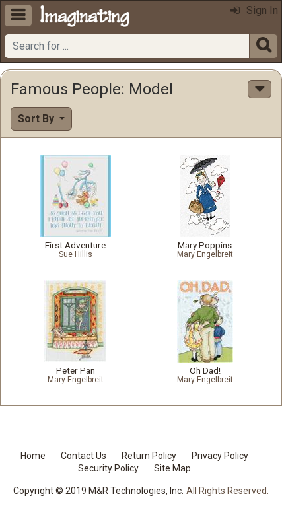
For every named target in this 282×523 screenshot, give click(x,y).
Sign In (254, 10)
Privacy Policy (220, 455)
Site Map (172, 468)
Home (33, 455)
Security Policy (108, 468)
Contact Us (83, 455)
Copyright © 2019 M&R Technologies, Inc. (98, 490)
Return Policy (149, 455)
